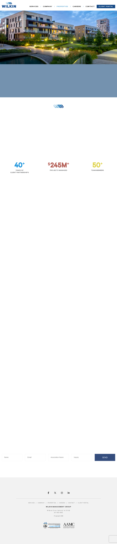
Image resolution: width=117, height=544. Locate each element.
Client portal (107, 6)
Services (47, 6)
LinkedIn (69, 493)
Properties (71, 6)
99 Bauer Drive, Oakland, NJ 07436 (58, 510)
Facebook (48, 493)
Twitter (55, 493)
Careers (83, 6)
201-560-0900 (58, 512)
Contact (94, 6)
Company (58, 6)
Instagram (62, 493)
